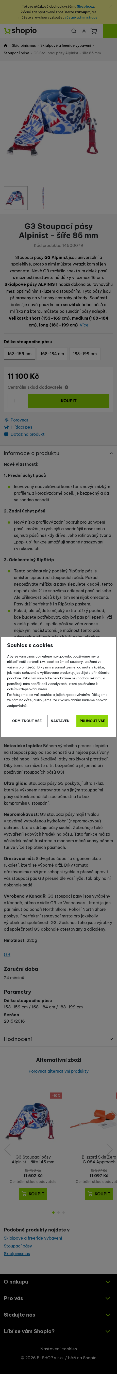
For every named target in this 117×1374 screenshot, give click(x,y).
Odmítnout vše (27, 721)
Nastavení (61, 721)
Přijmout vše (92, 721)
